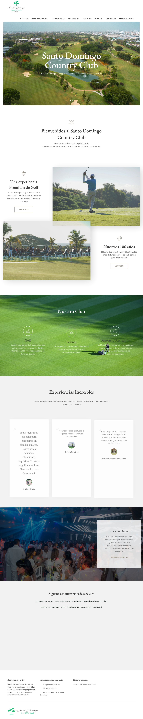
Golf (22, 340)
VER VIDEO (119, 266)
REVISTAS (98, 19)
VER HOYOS (23, 209)
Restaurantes (58, 19)
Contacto (111, 19)
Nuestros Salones (40, 19)
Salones (71, 351)
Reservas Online (126, 19)
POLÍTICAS (24, 19)
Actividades (73, 19)
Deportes (87, 19)
